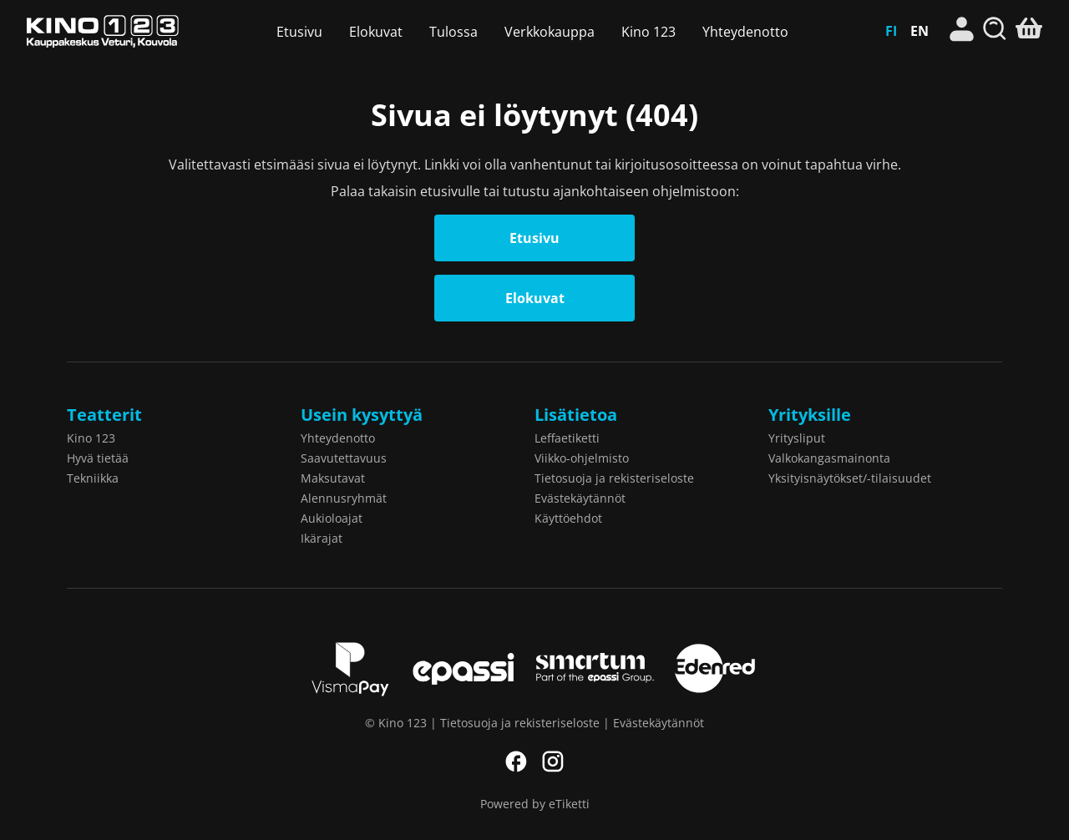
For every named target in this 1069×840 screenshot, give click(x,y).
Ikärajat (321, 538)
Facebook (516, 761)
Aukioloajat (331, 518)
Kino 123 (103, 31)
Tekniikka (93, 478)
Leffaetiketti (567, 438)
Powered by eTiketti (535, 804)
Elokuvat (376, 32)
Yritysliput (796, 438)
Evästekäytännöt (580, 498)
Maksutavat (333, 478)
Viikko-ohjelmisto (581, 458)
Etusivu (299, 32)
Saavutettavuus (344, 458)
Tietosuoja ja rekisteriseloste (614, 478)
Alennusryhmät (344, 498)
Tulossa (453, 32)
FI (891, 31)
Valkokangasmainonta (829, 458)
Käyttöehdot (568, 518)
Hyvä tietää (98, 458)
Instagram (553, 761)
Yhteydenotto (745, 32)
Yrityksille (809, 414)
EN (919, 31)
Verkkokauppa (549, 32)
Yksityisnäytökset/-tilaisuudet (849, 478)
